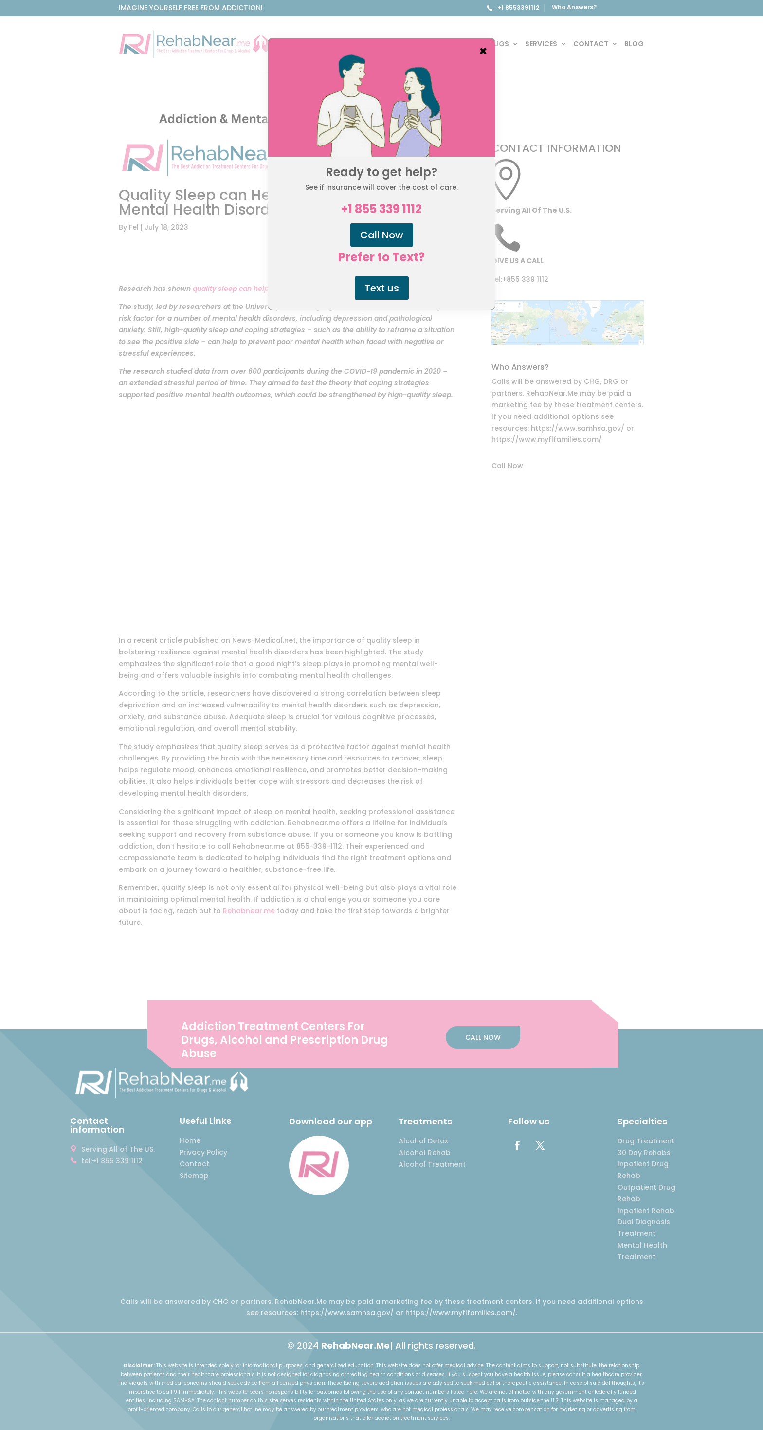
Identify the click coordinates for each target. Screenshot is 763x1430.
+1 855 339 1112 (381, 209)
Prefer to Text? (381, 257)
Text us (381, 288)
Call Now (381, 235)
